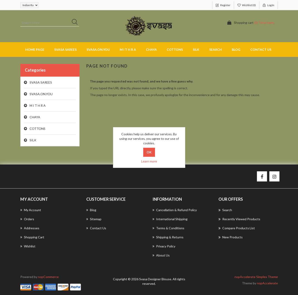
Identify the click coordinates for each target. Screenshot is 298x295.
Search (215, 49)
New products (230, 237)
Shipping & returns (168, 237)
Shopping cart (32, 237)
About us (161, 255)
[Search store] (49, 23)
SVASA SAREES (41, 82)
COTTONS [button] (175, 49)
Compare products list (236, 228)
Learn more (149, 161)
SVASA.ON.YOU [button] (98, 49)
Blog (236, 49)
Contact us (260, 49)
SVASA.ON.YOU (41, 94)
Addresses (29, 228)
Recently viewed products (239, 219)
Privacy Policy (164, 246)
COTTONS (37, 129)
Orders (27, 219)
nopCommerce (48, 277)
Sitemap (93, 219)
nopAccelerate (267, 283)
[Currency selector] (29, 5)
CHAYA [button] (151, 49)
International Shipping (170, 219)
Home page (34, 49)
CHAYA (35, 117)
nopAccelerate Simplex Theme (256, 277)
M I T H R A (38, 105)
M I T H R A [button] (128, 49)
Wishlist (27, 246)
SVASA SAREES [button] (65, 49)
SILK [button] (196, 49)
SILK (33, 140)
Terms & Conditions (168, 228)
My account (30, 210)
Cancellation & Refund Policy (175, 210)
